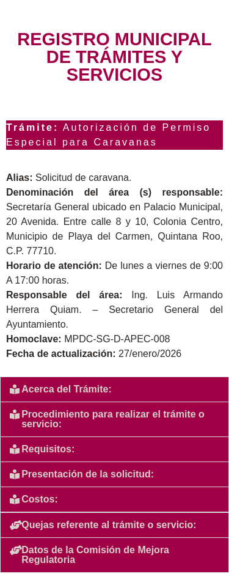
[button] (114, 389)
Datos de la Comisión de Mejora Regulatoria (95, 555)
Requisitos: (48, 449)
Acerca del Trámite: (66, 389)
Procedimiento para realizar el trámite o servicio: (113, 419)
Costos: (39, 499)
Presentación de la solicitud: (87, 474)
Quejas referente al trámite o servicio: (108, 525)
